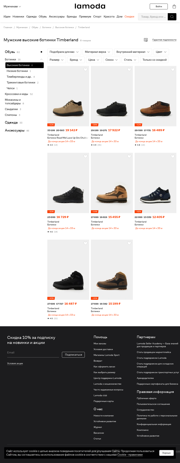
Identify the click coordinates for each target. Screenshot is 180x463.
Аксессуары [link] (14, 130)
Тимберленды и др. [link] (19, 77)
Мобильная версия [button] (170, 455)
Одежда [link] (11, 122)
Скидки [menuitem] (129, 16)
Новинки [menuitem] (18, 16)
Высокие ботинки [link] (64, 27)
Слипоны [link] (11, 115)
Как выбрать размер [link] (104, 376)
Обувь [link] (35, 27)
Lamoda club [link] (100, 399)
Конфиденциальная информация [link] (154, 428)
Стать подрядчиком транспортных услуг (158, 376)
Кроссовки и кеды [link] (16, 94)
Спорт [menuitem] (97, 16)
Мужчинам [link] (22, 27)
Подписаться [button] (73, 359)
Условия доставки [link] (103, 353)
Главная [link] (8, 27)
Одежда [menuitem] (31, 16)
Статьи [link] (97, 443)
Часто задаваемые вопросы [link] (108, 394)
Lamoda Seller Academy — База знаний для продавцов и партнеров (157, 349)
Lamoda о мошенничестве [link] (107, 388)
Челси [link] (11, 88)
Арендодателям (145, 382)
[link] (90, 6)
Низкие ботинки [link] (17, 71)
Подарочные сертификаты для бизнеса (157, 388)
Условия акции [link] (15, 367)
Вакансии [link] (99, 437)
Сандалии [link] (11, 109)
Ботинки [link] (46, 27)
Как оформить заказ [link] (104, 370)
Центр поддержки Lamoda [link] (108, 382)
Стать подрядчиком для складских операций (155, 369)
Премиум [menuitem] (85, 16)
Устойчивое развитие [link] (105, 425)
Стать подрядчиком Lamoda (151, 362)
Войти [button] (159, 6)
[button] (172, 16)
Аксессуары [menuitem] (57, 16)
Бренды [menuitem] (72, 16)
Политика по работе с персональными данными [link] (157, 421)
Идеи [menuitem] (7, 16)
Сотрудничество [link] (145, 414)
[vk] (52, 456)
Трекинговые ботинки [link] (21, 82)
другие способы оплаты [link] (117, 461)
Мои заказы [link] (100, 347)
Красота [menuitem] (109, 16)
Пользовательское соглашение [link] (153, 408)
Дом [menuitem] (119, 16)
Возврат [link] (98, 365)
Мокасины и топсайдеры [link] (13, 101)
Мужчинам (12, 6)
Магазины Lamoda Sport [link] (107, 359)
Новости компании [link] (104, 420)
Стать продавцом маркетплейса (154, 356)
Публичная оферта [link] (146, 402)
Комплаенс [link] (143, 434)
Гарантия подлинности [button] (164, 39)
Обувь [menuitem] (43, 16)
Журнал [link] (98, 431)
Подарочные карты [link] (104, 405)
